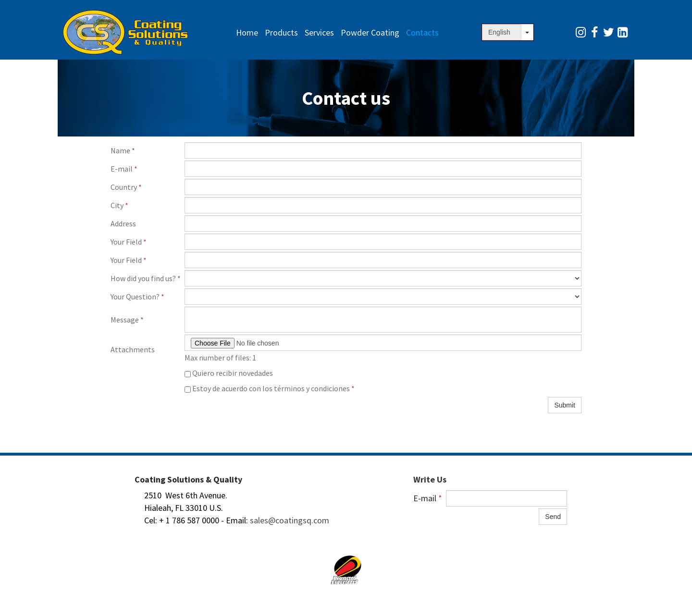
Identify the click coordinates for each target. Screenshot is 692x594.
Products (281, 32)
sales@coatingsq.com (289, 520)
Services (319, 32)
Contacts (422, 32)
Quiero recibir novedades (229, 373)
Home (247, 32)
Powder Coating (370, 32)
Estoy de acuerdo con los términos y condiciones (270, 388)
